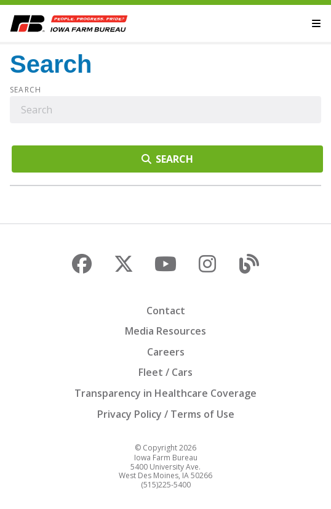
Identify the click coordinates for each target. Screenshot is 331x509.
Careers (166, 352)
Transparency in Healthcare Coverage (165, 393)
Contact (165, 310)
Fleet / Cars (165, 372)
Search (25, 90)
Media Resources (165, 331)
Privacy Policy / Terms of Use (165, 414)
